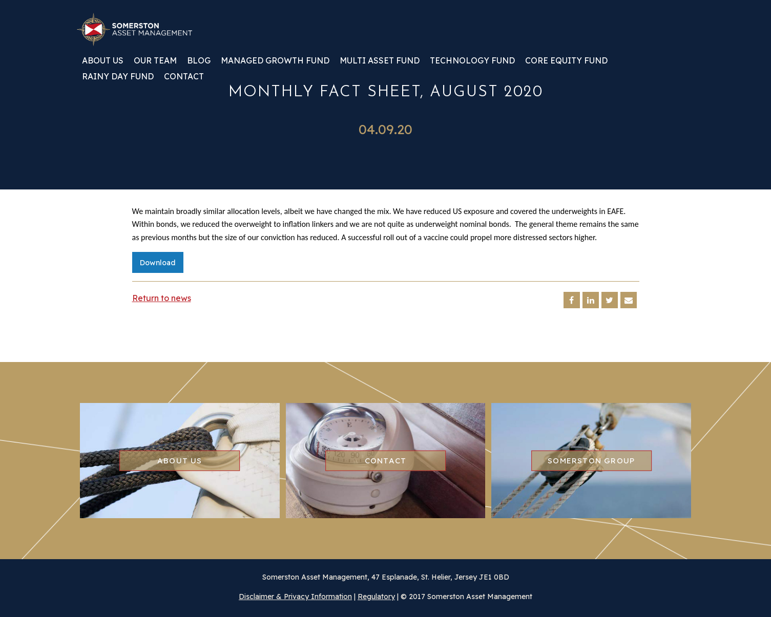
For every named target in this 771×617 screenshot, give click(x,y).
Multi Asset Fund (380, 61)
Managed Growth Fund (275, 61)
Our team (155, 61)
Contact (184, 76)
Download (158, 262)
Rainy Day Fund (118, 76)
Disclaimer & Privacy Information (295, 596)
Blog (199, 61)
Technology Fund (472, 61)
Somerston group (591, 460)
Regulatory (376, 596)
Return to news (161, 298)
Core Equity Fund (566, 61)
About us (102, 61)
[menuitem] (103, 64)
